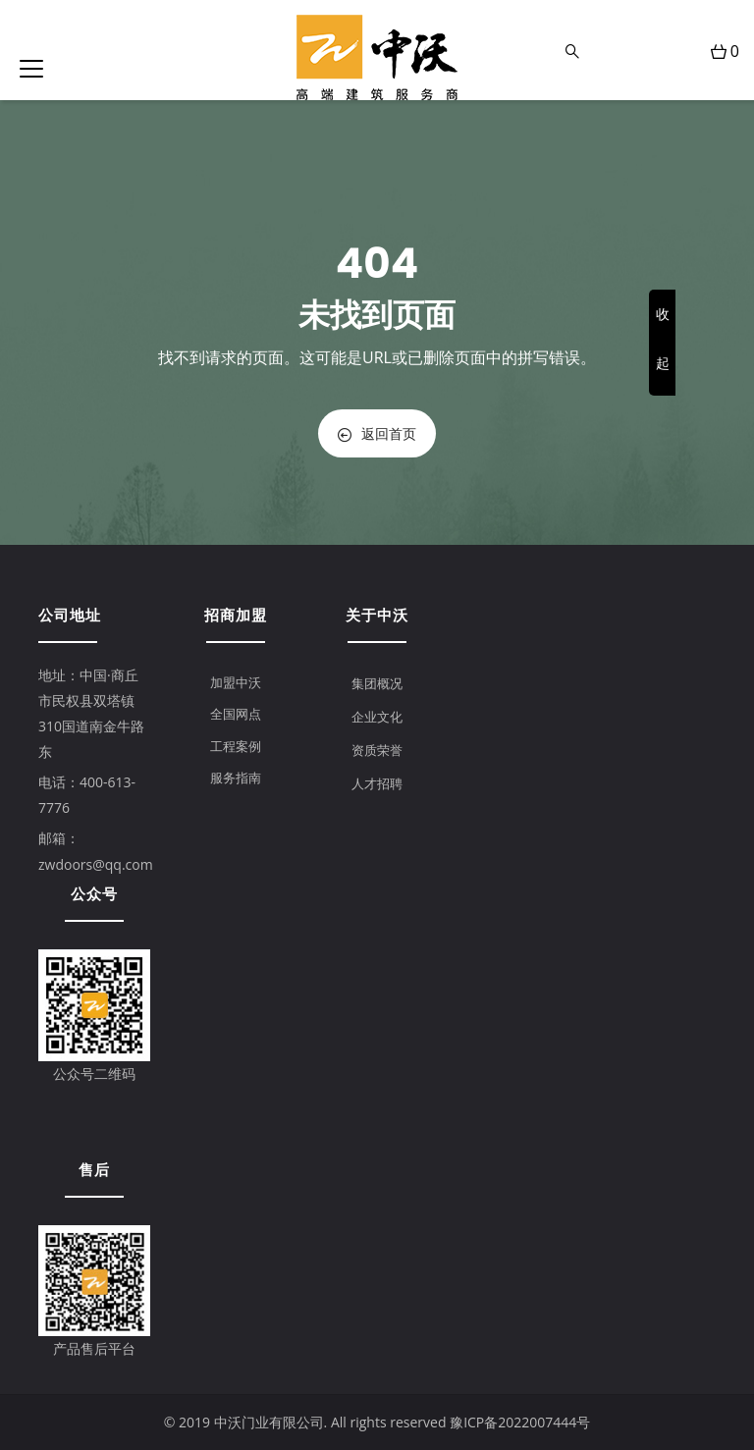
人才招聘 (377, 783)
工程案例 (235, 746)
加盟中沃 (235, 682)
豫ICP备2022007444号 (520, 1422)
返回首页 (377, 433)
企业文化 (377, 716)
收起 (663, 338)
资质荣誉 (377, 750)
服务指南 (235, 777)
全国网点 (235, 714)
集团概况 (377, 683)
